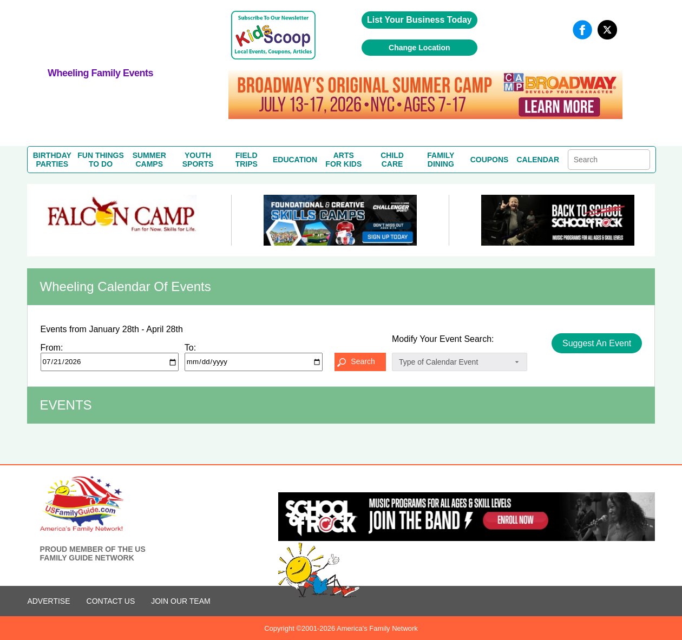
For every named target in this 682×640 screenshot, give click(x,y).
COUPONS (489, 159)
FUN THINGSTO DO (100, 159)
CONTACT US (111, 601)
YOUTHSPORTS (198, 159)
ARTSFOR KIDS (343, 159)
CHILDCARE (392, 159)
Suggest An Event (596, 343)
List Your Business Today (419, 19)
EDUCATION (295, 159)
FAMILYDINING (440, 159)
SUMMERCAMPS (149, 159)
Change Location (419, 47)
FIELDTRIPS (246, 159)
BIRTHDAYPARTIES (52, 159)
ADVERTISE (48, 601)
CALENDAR (538, 159)
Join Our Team (180, 601)
